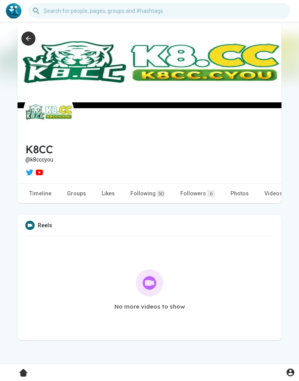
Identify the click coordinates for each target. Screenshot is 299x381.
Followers (197, 193)
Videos (273, 193)
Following (147, 193)
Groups (76, 193)
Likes (108, 193)
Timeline (40, 193)
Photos (239, 193)
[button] (159, 11)
